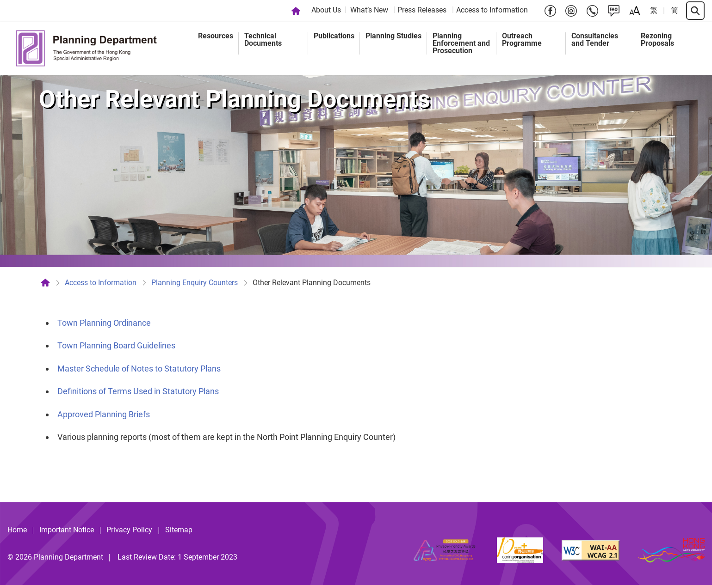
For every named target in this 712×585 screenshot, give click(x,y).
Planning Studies (393, 35)
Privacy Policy (129, 529)
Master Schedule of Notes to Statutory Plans (139, 368)
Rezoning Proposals (657, 39)
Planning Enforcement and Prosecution (461, 43)
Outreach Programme (522, 39)
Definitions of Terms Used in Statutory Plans (138, 391)
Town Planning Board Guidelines (116, 345)
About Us (326, 10)
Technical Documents (263, 39)
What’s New (369, 10)
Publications (334, 35)
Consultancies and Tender (594, 39)
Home (17, 529)
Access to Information (492, 10)
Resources (215, 35)
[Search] (695, 10)
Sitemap (178, 529)
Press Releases (421, 10)
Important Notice (66, 529)
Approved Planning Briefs (103, 414)
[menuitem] (327, 10)
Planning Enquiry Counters (194, 282)
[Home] (295, 10)
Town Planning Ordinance (104, 323)
